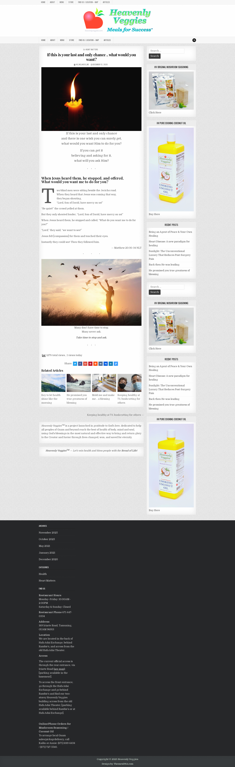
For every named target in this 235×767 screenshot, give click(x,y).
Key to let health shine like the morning (51, 399)
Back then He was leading (164, 264)
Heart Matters (92, 49)
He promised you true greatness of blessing (77, 399)
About (52, 2)
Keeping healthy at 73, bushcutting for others (129, 399)
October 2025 (47, 539)
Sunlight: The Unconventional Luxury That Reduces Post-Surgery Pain (169, 255)
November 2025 (48, 532)
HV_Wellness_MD (82, 64)
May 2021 (44, 546)
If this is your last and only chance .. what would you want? (91, 57)
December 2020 (48, 559)
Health (43, 574)
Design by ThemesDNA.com (117, 764)
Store (70, 2)
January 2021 (47, 552)
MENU (62, 2)
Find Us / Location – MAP (88, 2)
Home (43, 2)
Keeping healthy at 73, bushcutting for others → (115, 415)
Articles (106, 2)
